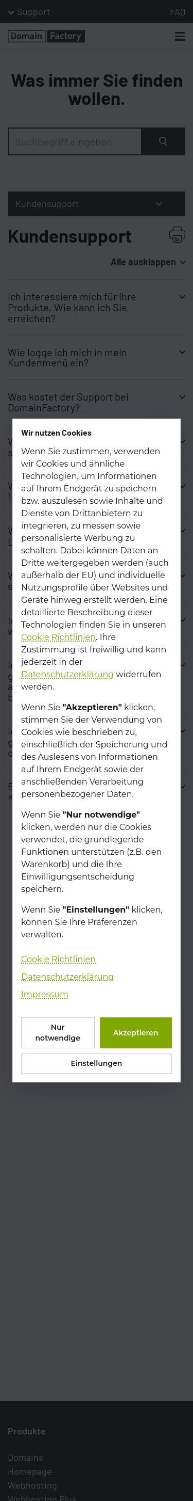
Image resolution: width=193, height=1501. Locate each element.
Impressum (44, 994)
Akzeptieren (136, 1032)
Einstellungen (96, 1063)
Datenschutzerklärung (67, 674)
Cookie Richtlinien (58, 637)
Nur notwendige (58, 1033)
